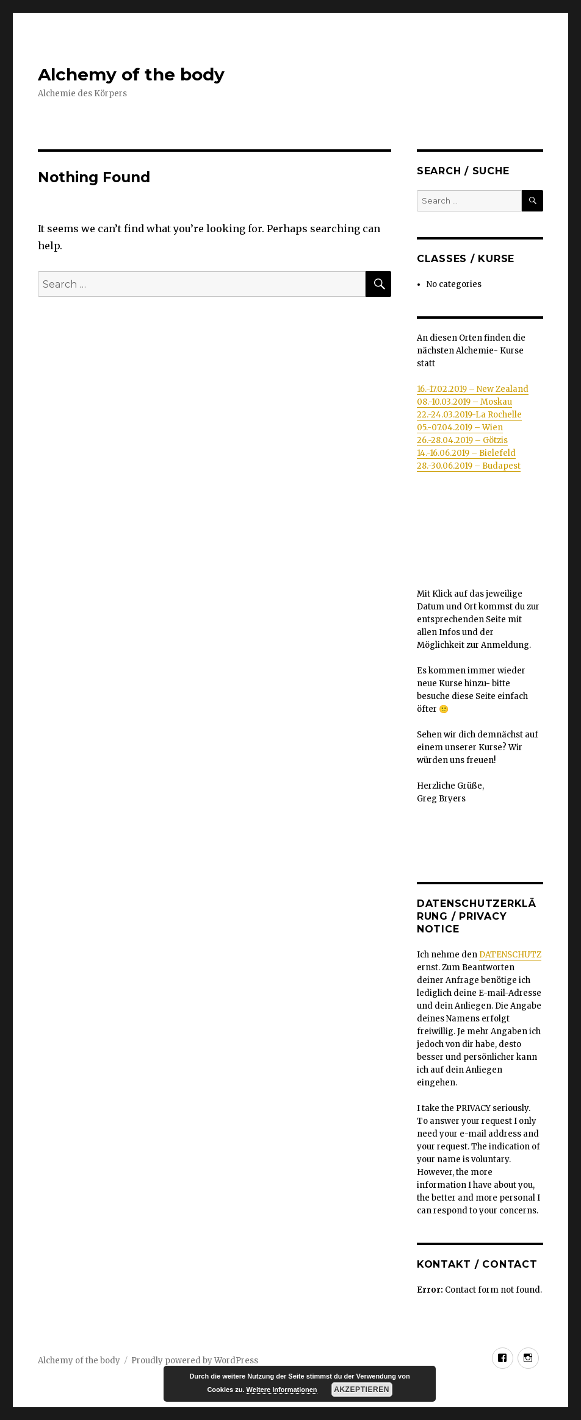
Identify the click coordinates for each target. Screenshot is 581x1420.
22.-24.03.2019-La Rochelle (469, 415)
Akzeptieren (361, 1389)
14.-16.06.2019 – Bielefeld (466, 453)
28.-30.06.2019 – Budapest (469, 466)
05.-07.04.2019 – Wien (460, 427)
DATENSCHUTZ (510, 955)
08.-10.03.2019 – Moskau (464, 402)
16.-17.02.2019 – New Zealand (473, 389)
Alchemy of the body (131, 74)
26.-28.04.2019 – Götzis (462, 440)
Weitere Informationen (282, 1389)
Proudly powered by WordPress (194, 1360)
